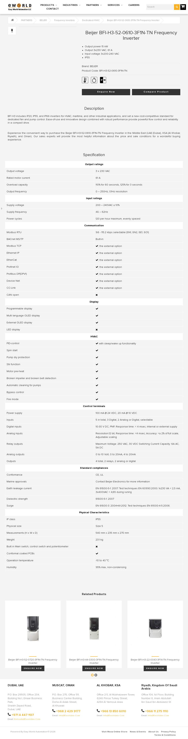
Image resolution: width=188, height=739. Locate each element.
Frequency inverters (64, 20)
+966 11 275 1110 (156, 711)
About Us (153, 732)
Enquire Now (106, 92)
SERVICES (114, 5)
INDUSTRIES (70, 5)
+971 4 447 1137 (23, 714)
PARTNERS (92, 5)
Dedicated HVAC (91, 20)
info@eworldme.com (69, 716)
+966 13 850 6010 (113, 711)
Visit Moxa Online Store (114, 732)
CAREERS (134, 5)
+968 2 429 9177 (68, 711)
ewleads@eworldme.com (27, 719)
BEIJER (43, 20)
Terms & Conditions (165, 735)
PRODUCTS (47, 5)
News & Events (138, 732)
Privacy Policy (168, 732)
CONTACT (52, 9)
